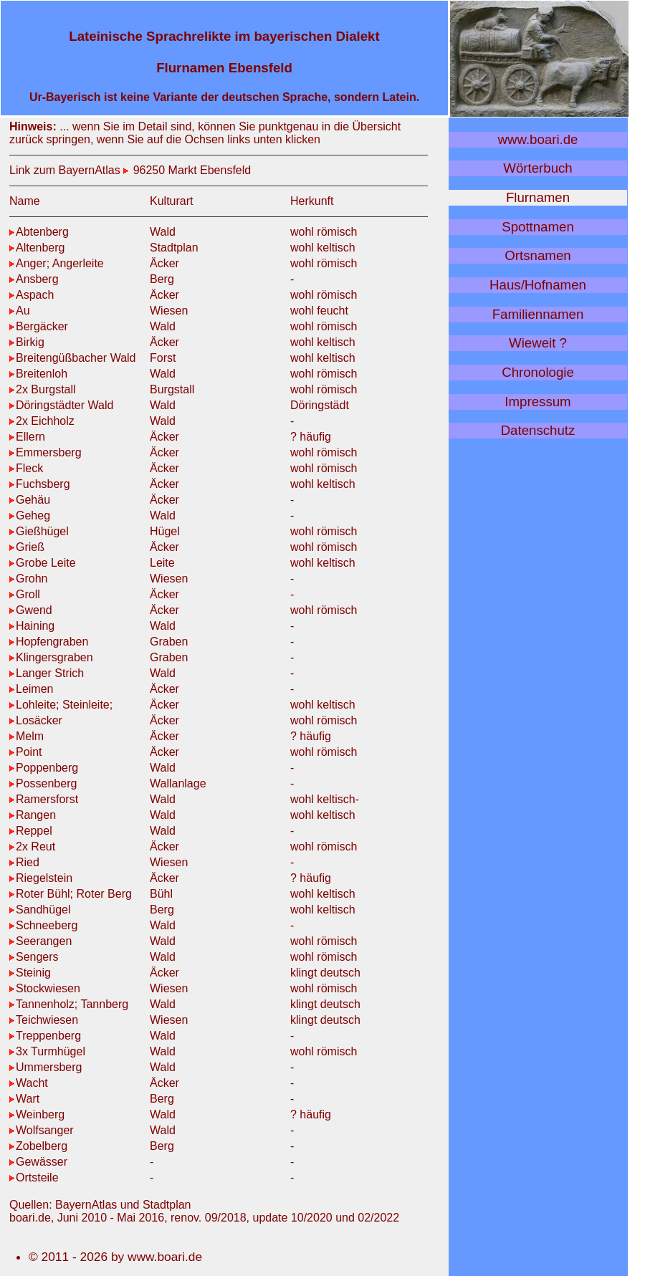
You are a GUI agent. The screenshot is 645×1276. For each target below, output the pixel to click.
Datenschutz (538, 430)
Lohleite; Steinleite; (61, 705)
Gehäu (29, 500)
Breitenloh (38, 374)
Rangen (32, 815)
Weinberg (36, 1114)
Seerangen (40, 941)
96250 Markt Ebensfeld (190, 170)
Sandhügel (40, 909)
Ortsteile (34, 1177)
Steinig (30, 972)
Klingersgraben (51, 657)
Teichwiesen (43, 1020)
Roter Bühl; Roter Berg (70, 894)
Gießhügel (39, 531)
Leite (162, 563)
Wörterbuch (537, 168)
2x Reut (32, 846)
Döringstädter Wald (61, 405)
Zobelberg (38, 1146)
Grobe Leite (42, 563)
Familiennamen (538, 314)
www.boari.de (538, 139)
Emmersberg (45, 452)
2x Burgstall (42, 389)
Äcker (164, 263)
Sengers (34, 957)
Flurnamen (538, 197)
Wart (24, 1099)
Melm (26, 736)
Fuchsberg (39, 484)
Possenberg (43, 783)
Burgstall (172, 389)
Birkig (26, 342)
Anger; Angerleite (56, 263)
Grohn (28, 578)
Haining (31, 626)
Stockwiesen (44, 988)
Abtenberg (39, 232)
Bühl (161, 894)
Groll (24, 594)
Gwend (30, 610)
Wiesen (169, 310)
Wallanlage (178, 783)
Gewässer (38, 1162)
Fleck (26, 468)
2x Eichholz (42, 421)
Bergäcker (38, 326)
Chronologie (538, 372)
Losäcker (35, 720)
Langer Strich (46, 673)
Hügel (165, 531)
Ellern (27, 437)
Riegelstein (40, 878)
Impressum (537, 401)
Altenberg (37, 247)
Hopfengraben (48, 641)
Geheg (29, 515)
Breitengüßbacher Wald (72, 358)
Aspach (31, 295)
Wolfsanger (41, 1130)
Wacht (28, 1083)
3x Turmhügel (47, 1051)
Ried (24, 862)
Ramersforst (43, 799)
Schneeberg (43, 925)
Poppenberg (43, 768)
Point (25, 752)
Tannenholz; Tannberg (68, 1004)
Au (19, 310)
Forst (163, 358)
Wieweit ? (538, 342)
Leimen (31, 689)
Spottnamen (538, 226)
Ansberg (34, 279)
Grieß (26, 547)
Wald (163, 232)
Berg (162, 279)
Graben (169, 641)
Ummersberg (45, 1067)
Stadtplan (174, 247)
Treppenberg (45, 1036)
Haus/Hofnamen (537, 284)
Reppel (30, 831)
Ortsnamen (537, 255)
